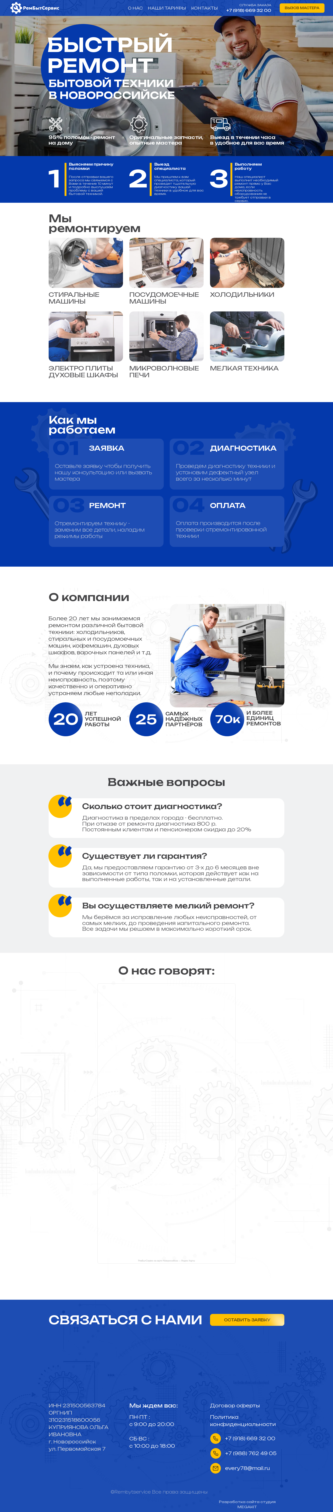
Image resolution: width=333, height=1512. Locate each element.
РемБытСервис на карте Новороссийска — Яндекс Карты (166, 1261)
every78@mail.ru (247, 1468)
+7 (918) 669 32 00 (248, 10)
